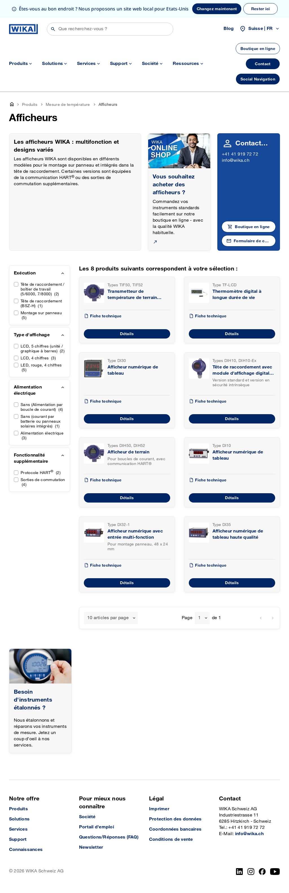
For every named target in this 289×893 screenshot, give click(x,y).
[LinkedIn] (239, 871)
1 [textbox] (199, 618)
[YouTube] (275, 871)
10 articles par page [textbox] (108, 618)
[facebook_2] (262, 871)
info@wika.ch (235, 160)
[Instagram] (251, 871)
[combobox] (111, 618)
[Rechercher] (110, 29)
